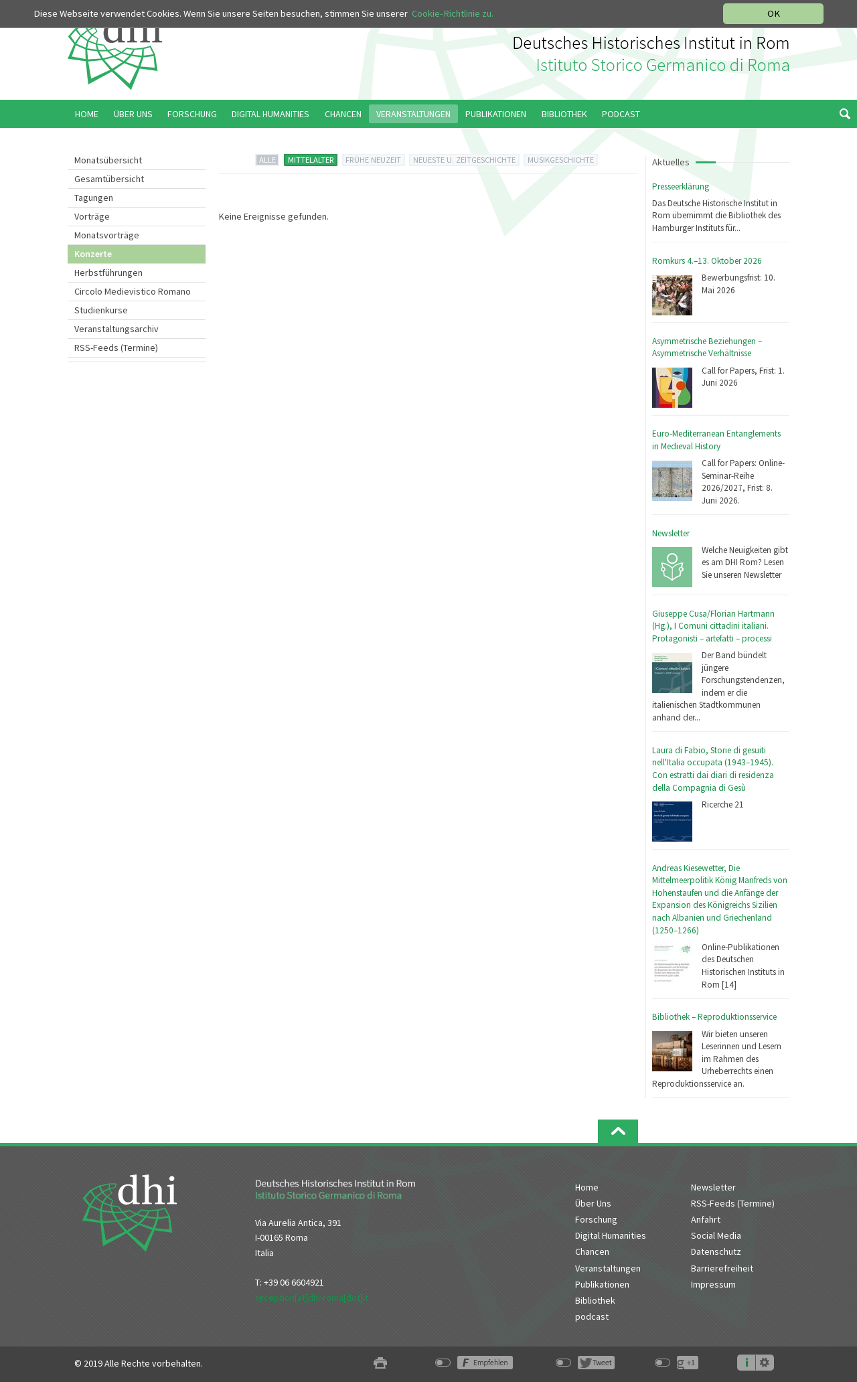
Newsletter (671, 533)
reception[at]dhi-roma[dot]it (311, 1298)
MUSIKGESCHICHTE (561, 160)
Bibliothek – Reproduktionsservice (714, 1016)
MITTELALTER (311, 160)
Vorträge (92, 216)
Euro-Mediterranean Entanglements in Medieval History (716, 440)
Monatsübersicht (108, 160)
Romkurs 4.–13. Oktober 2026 (707, 260)
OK (773, 13)
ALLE (267, 160)
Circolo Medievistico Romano (132, 291)
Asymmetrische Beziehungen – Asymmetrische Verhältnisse (707, 347)
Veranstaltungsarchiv (116, 329)
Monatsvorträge (106, 235)
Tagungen (93, 197)
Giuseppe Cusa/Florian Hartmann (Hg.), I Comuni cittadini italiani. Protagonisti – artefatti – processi (713, 626)
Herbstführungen (108, 272)
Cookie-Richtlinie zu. (452, 13)
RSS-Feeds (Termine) (116, 347)
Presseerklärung (680, 186)
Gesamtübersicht (109, 179)
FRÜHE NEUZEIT (373, 160)
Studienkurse (101, 310)
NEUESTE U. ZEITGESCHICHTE (464, 160)
